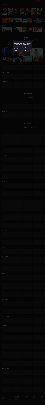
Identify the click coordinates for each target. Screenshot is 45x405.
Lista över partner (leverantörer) (17, 48)
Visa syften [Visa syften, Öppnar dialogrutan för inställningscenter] (16, 50)
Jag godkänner (29, 50)
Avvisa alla (25, 50)
